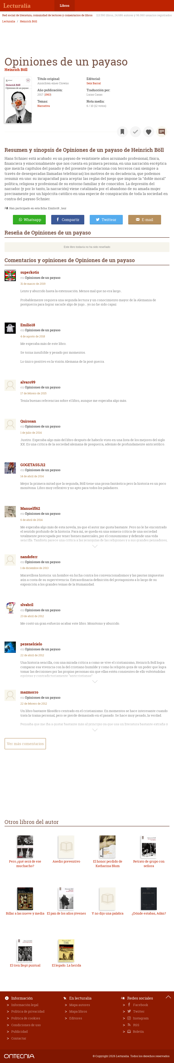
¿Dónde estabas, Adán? (149, 913)
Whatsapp (32, 219)
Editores (75, 1018)
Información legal (24, 1005)
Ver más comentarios (25, 743)
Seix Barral (94, 83)
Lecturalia (8, 21)
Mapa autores (79, 1005)
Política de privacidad (27, 1011)
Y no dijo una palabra (107, 913)
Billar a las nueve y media (25, 913)
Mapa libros (78, 1011)
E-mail (147, 219)
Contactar (18, 1038)
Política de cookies (25, 1018)
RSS (136, 1025)
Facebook (140, 1005)
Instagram (140, 1018)
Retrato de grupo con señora (148, 863)
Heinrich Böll (28, 21)
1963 (48, 94)
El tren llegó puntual (25, 965)
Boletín (138, 1031)
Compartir (71, 219)
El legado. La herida (66, 965)
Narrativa (43, 106)
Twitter (139, 1011)
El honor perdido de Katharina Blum (107, 863)
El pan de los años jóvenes (66, 913)
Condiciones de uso (26, 1025)
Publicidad (19, 1031)
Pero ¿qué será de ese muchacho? (25, 863)
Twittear (109, 219)
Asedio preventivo (66, 861)
